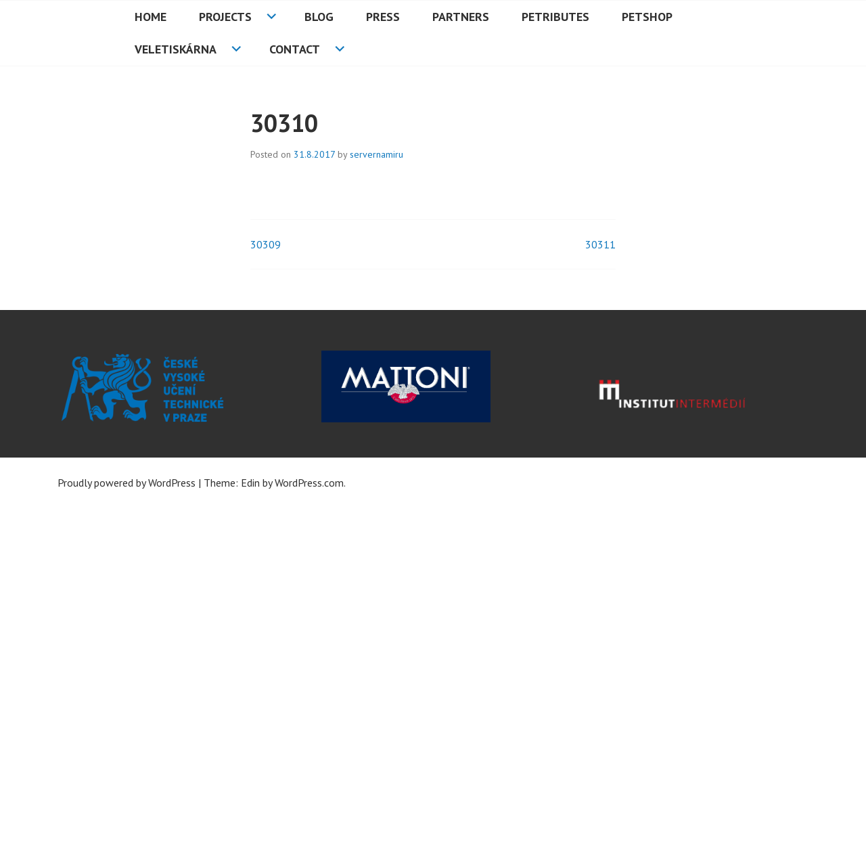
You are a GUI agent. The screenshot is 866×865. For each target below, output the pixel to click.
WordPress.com (309, 482)
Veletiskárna (175, 49)
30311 (600, 244)
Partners (460, 16)
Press (383, 16)
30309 (265, 244)
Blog (319, 16)
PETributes (555, 16)
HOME (150, 16)
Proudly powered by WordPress (127, 482)
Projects (225, 16)
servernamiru (376, 154)
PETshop (647, 16)
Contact (294, 49)
